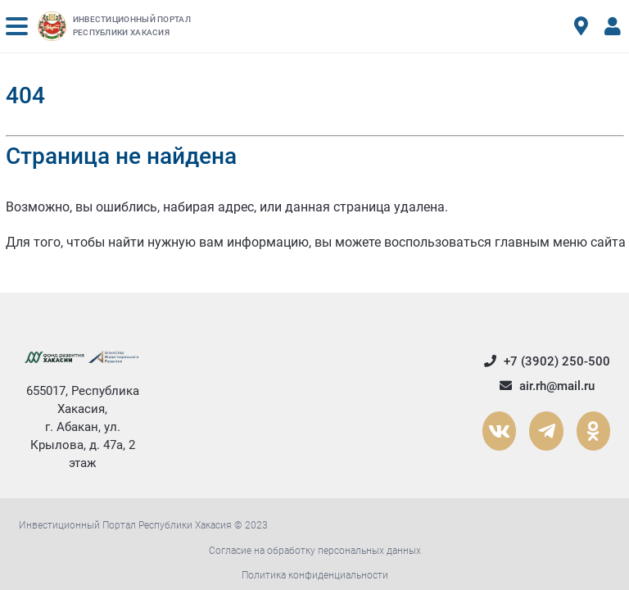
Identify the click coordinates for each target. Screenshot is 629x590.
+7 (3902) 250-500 (546, 361)
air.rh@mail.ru (546, 386)
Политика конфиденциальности (315, 575)
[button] (17, 26)
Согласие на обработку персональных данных (315, 550)
